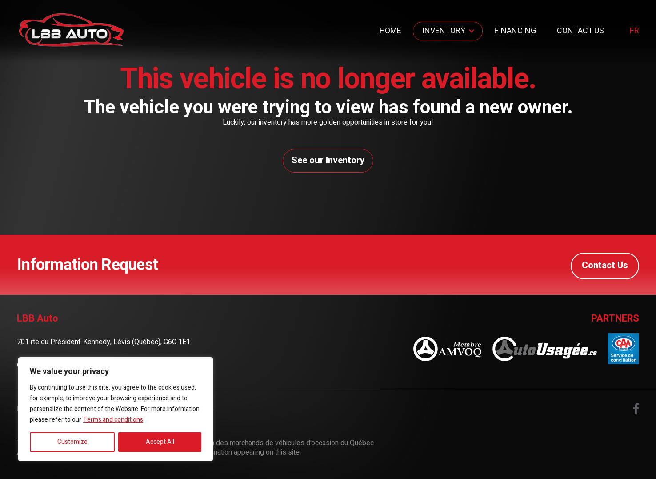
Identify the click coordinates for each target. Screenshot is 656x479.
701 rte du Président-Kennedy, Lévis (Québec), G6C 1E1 (103, 344)
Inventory (443, 31)
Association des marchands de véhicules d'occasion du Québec (276, 445)
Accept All (160, 442)
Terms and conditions (113, 419)
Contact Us (580, 31)
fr (634, 31)
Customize (72, 442)
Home (390, 31)
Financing (515, 31)
